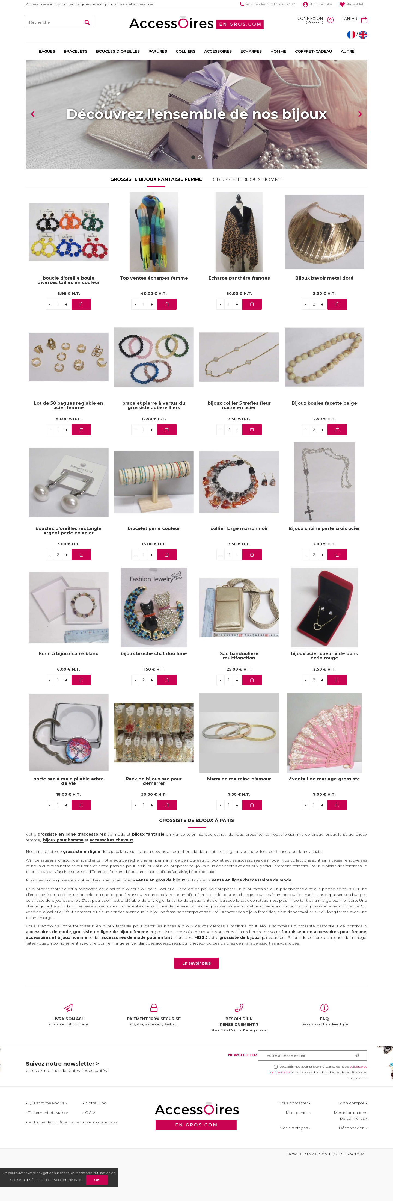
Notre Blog (96, 1143)
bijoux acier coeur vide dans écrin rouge (324, 697)
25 (239, 710)
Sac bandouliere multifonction (239, 697)
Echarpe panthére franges (239, 319)
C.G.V (90, 1153)
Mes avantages (293, 1168)
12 (154, 459)
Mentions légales (101, 1163)
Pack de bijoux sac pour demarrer (154, 822)
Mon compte (317, 4)
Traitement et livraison (48, 1153)
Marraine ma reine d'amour (239, 820)
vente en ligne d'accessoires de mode (251, 921)
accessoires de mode (48, 972)
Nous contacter (293, 1143)
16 (154, 584)
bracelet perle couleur (154, 569)
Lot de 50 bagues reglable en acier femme (68, 446)
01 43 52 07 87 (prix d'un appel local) (239, 1059)
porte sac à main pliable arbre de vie (68, 822)
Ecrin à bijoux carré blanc (68, 695)
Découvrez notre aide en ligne (325, 1056)
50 (68, 459)
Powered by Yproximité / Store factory (326, 1195)
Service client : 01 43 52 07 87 (267, 4)
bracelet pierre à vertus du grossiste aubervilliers (153, 446)
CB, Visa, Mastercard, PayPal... (154, 1056)
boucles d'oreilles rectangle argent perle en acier (68, 571)
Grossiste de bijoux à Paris (196, 861)
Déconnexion (352, 1168)
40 (154, 334)
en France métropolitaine (69, 1056)
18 (68, 835)
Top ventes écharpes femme (154, 319)
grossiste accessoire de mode (184, 972)
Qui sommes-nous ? (47, 1143)
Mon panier (297, 1153)
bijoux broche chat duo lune (154, 695)
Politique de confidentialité (53, 1163)
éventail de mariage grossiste (324, 820)
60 (239, 334)
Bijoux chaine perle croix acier (324, 569)
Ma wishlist (352, 4)
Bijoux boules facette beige (324, 444)
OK (97, 1180)
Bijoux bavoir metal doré (324, 319)
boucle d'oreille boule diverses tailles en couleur (68, 321)
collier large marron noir (239, 569)
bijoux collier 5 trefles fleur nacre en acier (239, 446)
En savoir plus (196, 1004)
